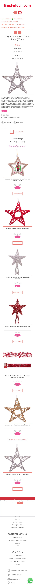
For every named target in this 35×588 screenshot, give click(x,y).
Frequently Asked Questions (17, 540)
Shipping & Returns (17, 525)
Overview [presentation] (17, 48)
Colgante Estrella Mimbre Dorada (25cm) (17, 425)
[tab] (17, 45)
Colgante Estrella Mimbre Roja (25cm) (17, 228)
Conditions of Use (17, 527)
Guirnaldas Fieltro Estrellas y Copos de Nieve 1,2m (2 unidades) (17, 376)
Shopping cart (20, 12)
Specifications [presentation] (17, 52)
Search (17, 564)
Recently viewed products (17, 558)
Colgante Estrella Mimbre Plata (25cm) (17, 474)
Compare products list (17, 561)
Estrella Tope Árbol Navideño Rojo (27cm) (17, 326)
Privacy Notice (17, 522)
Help (17, 546)
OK (20, 503)
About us (17, 519)
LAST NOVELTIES (17, 555)
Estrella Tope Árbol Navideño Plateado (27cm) (17, 278)
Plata (11, 142)
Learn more (26, 503)
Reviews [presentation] (17, 55)
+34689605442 (16, 575)
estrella (20, 142)
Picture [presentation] (17, 45)
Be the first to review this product (10, 117)
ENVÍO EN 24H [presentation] (17, 58)
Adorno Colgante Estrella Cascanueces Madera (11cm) (17, 179)
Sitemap (17, 543)
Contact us (17, 537)
